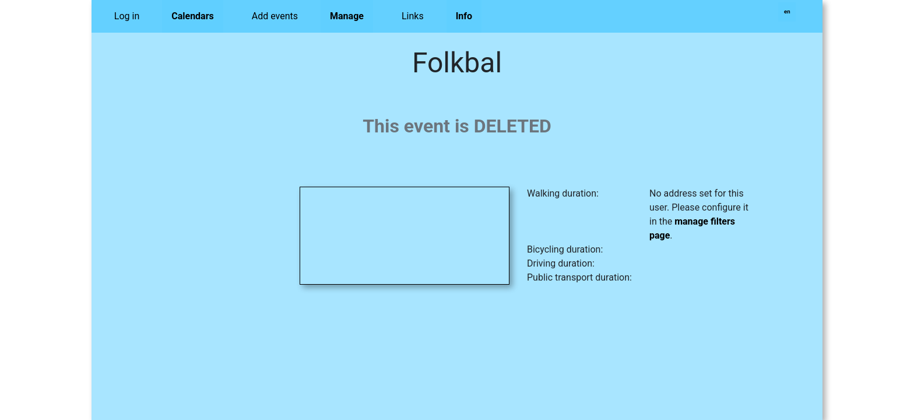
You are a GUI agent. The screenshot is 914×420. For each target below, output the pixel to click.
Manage (347, 16)
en (787, 11)
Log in (126, 16)
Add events (275, 16)
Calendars (192, 16)
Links (413, 16)
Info (464, 16)
